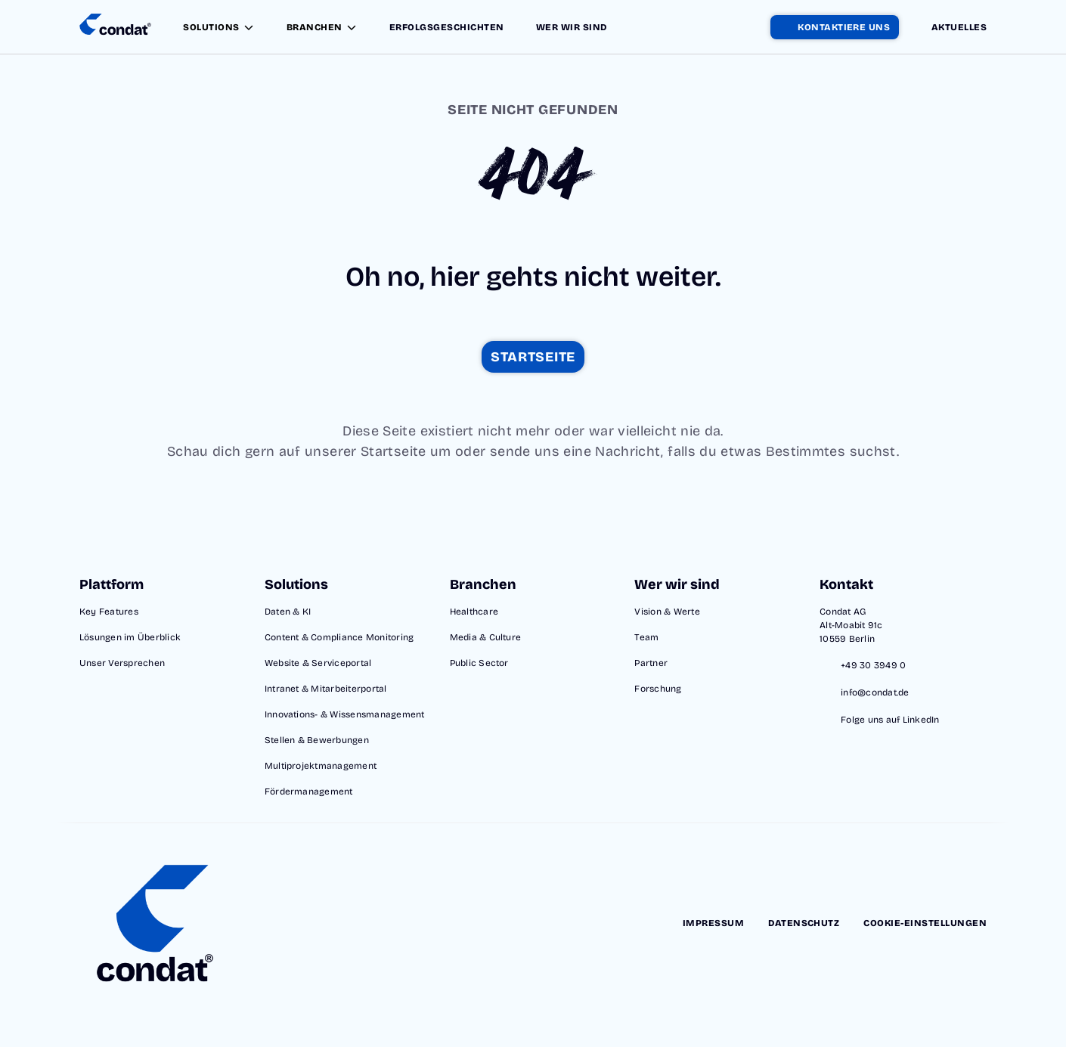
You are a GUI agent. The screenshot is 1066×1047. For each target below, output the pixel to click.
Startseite (393, 451)
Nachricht (628, 451)
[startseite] (533, 357)
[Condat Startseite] (115, 27)
